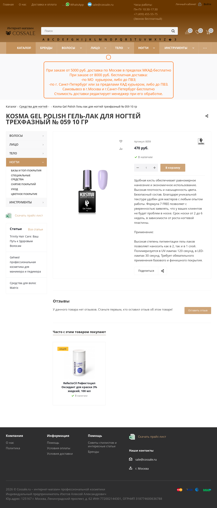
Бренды (93, 452)
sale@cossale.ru (103, 4)
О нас (10, 443)
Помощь (53, 443)
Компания (14, 436)
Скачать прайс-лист (28, 215)
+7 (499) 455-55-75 (146, 14)
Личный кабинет (186, 4)
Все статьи (35, 229)
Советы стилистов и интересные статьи (102, 444)
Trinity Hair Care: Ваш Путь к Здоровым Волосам (24, 241)
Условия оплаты (58, 448)
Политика (13, 448)
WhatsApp (77, 4)
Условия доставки (60, 453)
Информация (58, 436)
